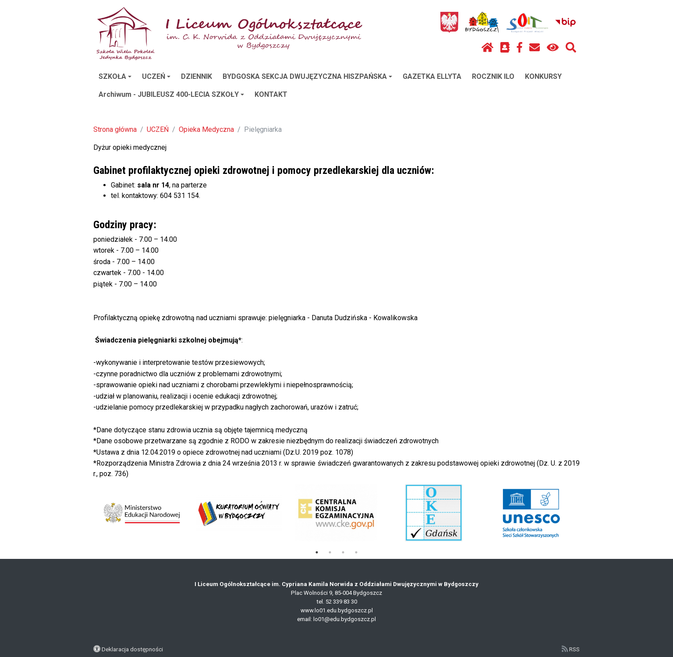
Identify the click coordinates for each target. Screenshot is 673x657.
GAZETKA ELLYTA (432, 76)
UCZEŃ (156, 76)
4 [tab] (356, 552)
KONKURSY (543, 76)
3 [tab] (343, 552)
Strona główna (115, 129)
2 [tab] (330, 552)
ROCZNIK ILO (493, 76)
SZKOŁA (115, 76)
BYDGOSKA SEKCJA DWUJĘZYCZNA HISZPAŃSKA (307, 76)
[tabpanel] (142, 513)
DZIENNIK (196, 76)
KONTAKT (271, 94)
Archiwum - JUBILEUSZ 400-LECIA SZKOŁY (171, 94)
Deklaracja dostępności (132, 649)
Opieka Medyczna (206, 129)
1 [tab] (316, 552)
